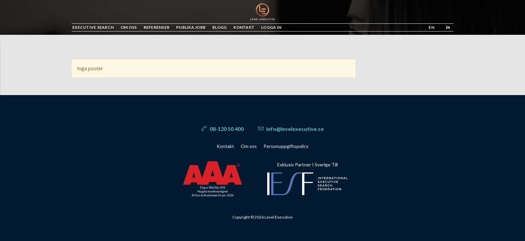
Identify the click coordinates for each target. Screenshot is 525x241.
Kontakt (225, 146)
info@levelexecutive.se (291, 129)
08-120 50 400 (223, 129)
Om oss (249, 146)
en (431, 27)
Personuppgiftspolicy (286, 146)
